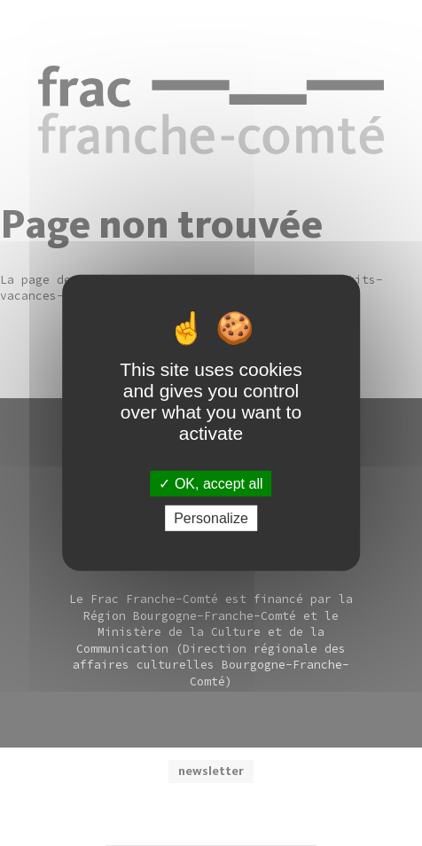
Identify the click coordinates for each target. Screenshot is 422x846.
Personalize (211, 518)
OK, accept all (210, 483)
